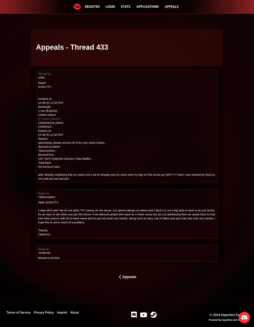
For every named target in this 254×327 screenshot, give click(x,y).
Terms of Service (18, 312)
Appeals (127, 276)
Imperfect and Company (235, 320)
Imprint (62, 312)
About (74, 312)
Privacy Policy (44, 312)
